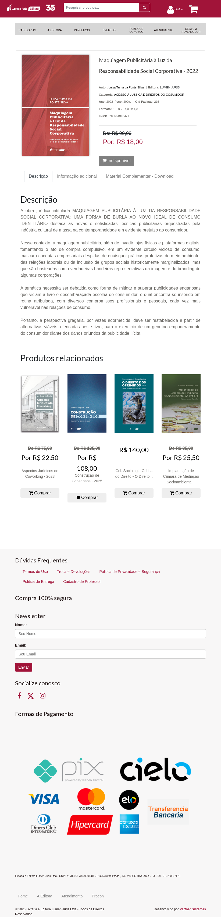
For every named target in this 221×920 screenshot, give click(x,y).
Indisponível (116, 160)
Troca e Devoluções (73, 571)
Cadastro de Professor (82, 581)
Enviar (23, 667)
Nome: (21, 625)
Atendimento (72, 896)
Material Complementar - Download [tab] (140, 176)
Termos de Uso (35, 571)
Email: (20, 645)
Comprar (40, 493)
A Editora (44, 896)
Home (23, 896)
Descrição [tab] (38, 176)
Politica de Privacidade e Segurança (129, 571)
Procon (98, 896)
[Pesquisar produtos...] (101, 7)
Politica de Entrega (38, 581)
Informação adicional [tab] (77, 176)
